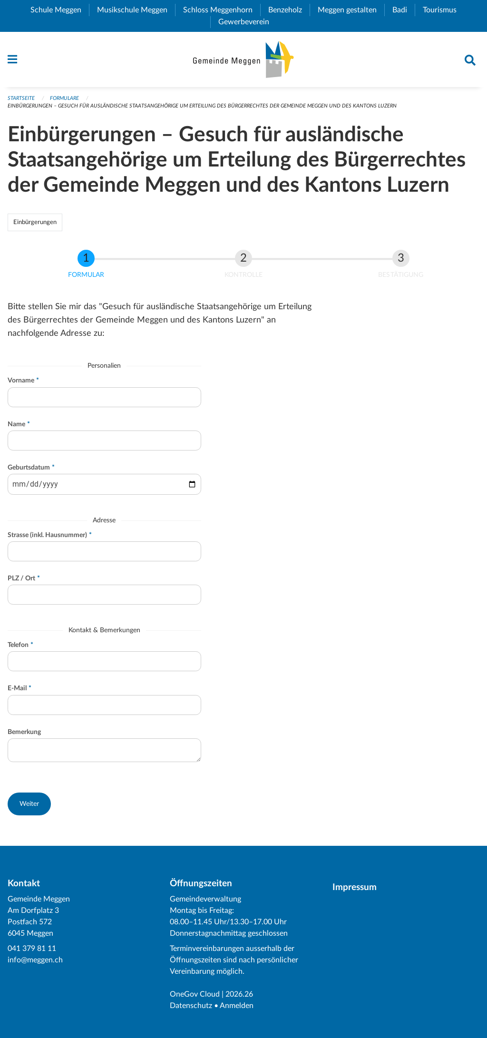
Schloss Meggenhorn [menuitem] (221, 10)
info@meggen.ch (35, 960)
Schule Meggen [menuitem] (59, 10)
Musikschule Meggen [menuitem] (136, 10)
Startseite (21, 98)
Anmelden (236, 1005)
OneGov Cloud (195, 994)
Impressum (354, 887)
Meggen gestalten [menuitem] (351, 10)
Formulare (64, 98)
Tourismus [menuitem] (443, 10)
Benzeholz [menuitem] (289, 10)
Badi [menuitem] (403, 10)
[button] (29, 804)
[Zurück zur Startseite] (243, 59)
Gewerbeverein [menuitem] (247, 22)
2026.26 (239, 994)
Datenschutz (191, 1005)
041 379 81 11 (32, 948)
